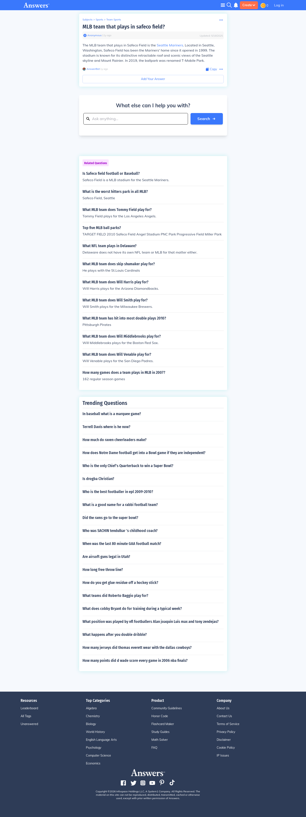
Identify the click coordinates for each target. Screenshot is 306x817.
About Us (223, 708)
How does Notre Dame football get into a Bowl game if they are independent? (144, 452)
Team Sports (113, 19)
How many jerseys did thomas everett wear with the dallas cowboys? (137, 647)
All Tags (26, 716)
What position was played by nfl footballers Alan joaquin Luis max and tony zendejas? (151, 621)
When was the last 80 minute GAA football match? (122, 543)
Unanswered (29, 724)
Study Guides (160, 732)
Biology (91, 724)
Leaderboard (29, 708)
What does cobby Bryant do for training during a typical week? (132, 608)
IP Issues (223, 755)
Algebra (91, 708)
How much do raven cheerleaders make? (115, 439)
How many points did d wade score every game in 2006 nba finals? (135, 660)
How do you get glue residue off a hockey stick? (120, 582)
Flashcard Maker (162, 724)
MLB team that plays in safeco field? (124, 26)
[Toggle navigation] (223, 5)
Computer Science (98, 755)
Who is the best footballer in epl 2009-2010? (118, 491)
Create (248, 5)
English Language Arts (101, 740)
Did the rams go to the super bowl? (110, 517)
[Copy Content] (211, 69)
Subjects (88, 19)
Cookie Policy (226, 748)
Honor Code (159, 716)
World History (95, 732)
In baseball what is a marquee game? (112, 413)
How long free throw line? (103, 569)
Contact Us (224, 716)
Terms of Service (228, 724)
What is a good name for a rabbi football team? (120, 504)
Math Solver (159, 740)
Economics (93, 763)
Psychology (93, 748)
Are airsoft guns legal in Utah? (106, 556)
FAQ (154, 748)
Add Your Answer (153, 79)
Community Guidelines (166, 708)
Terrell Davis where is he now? (106, 426)
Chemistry (93, 716)
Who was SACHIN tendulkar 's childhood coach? (120, 530)
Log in (279, 5)
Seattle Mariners (170, 45)
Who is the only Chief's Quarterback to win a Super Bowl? (128, 465)
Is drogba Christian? (98, 478)
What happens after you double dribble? (115, 634)
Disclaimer (224, 740)
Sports (99, 19)
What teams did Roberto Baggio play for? (115, 595)
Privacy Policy (226, 732)
